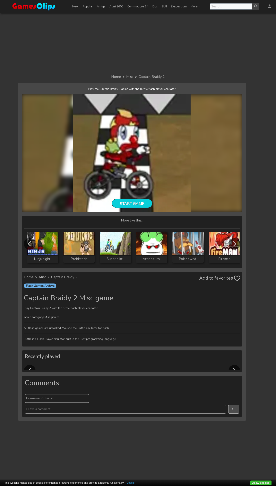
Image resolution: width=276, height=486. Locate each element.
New (75, 6)
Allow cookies (261, 482)
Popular (87, 6)
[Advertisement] (138, 43)
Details (130, 482)
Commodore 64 (137, 6)
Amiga (101, 6)
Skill (164, 6)
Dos (155, 6)
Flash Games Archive (40, 286)
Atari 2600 (116, 6)
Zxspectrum (179, 6)
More (194, 6)
